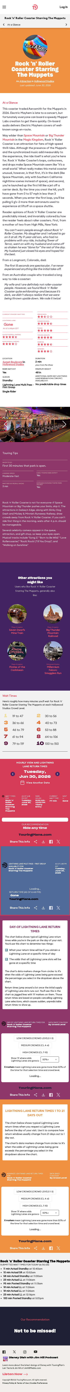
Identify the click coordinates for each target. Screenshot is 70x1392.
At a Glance (13, 24)
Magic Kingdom (33, 139)
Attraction (25, 81)
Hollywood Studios (44, 81)
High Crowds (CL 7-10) (35, 1052)
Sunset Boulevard (12, 361)
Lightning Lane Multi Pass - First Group (18, 386)
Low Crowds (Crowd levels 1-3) (35, 1038)
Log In (64, 7)
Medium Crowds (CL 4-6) (35, 1045)
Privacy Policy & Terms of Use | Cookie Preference (24, 1383)
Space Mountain (34, 135)
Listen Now (16, 1374)
